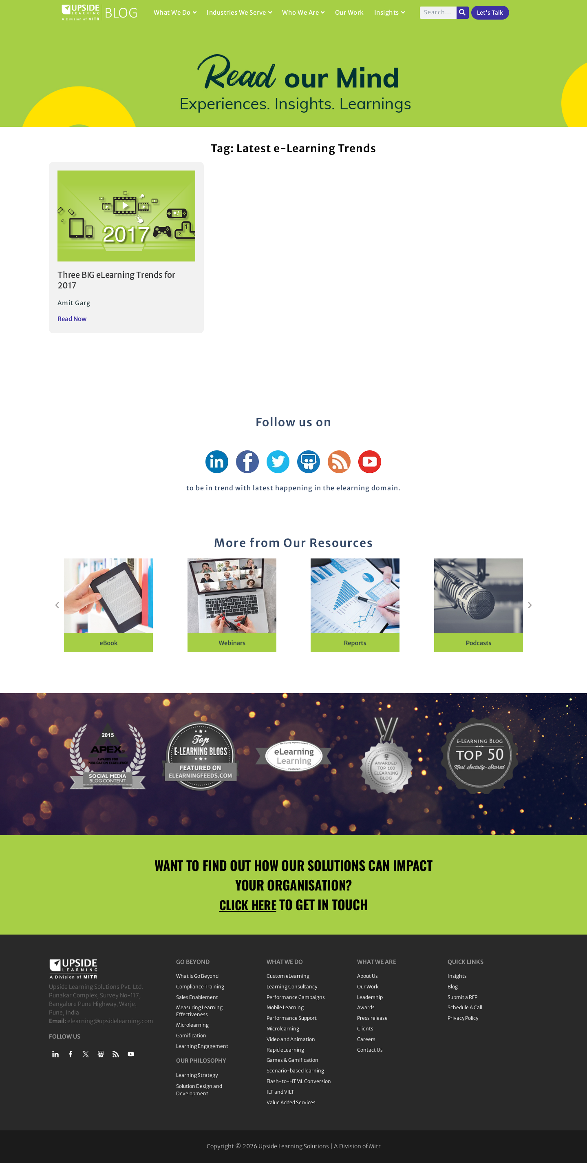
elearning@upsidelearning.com (110, 1021)
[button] (57, 605)
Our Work (349, 12)
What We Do (175, 12)
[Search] (463, 13)
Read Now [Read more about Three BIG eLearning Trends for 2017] (71, 319)
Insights (389, 12)
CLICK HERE (247, 904)
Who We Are (303, 12)
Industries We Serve (239, 12)
